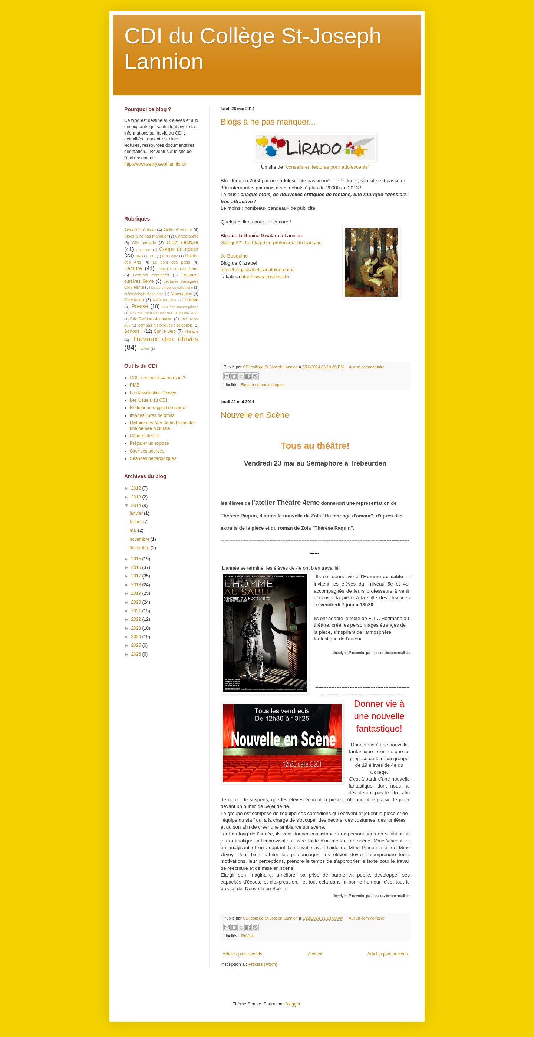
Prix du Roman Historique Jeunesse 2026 (164, 313)
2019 (136, 593)
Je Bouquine (234, 256)
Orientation (134, 300)
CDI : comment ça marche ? (157, 377)
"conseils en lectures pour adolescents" (326, 167)
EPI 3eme (170, 256)
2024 (136, 636)
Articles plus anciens (387, 954)
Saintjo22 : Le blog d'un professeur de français (271, 242)
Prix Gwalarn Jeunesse (151, 319)
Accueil (315, 954)
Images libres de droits (152, 415)
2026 (136, 654)
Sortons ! (133, 331)
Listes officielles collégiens (172, 287)
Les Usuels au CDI (148, 400)
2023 (136, 628)
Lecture (133, 268)
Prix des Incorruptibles (180, 307)
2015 (136, 558)
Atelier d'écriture (177, 230)
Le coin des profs (171, 262)
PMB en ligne (165, 300)
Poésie (191, 299)
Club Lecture (182, 242)
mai (133, 530)
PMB (134, 385)
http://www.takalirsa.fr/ (265, 276)
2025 (136, 645)
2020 (136, 602)
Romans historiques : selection (164, 325)
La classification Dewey (153, 392)
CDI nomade (144, 243)
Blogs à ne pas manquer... (268, 121)
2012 (136, 488)
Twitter (144, 349)
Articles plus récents (242, 954)
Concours (143, 250)
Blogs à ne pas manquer (262, 384)
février (136, 521)
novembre (140, 539)
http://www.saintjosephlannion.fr (155, 164)
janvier (136, 513)
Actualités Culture (140, 230)
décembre (140, 547)
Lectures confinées (151, 275)
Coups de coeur (178, 249)
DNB (139, 256)
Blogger (292, 1004)
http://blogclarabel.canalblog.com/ (257, 269)
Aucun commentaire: (367, 367)
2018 (136, 584)
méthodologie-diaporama (144, 294)
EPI (152, 256)
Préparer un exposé (149, 443)
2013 (136, 497)
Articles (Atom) (262, 964)
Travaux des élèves (165, 339)
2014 (136, 505)
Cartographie (186, 236)
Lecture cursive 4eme (177, 268)
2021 (136, 610)
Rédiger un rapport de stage (157, 407)
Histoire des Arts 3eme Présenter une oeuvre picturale (162, 425)
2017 (136, 576)
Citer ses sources (147, 451)
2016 (136, 567)
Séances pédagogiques (153, 458)
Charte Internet (144, 435)
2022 (136, 619)
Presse (140, 306)
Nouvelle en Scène (255, 415)
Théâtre (247, 936)
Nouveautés (181, 293)
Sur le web (165, 331)
